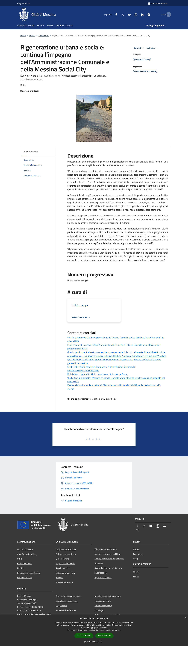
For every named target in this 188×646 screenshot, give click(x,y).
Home (23, 35)
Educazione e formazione (106, 549)
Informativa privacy (103, 605)
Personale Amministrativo (28, 572)
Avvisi (136, 558)
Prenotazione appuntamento (68, 596)
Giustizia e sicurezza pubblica (107, 553)
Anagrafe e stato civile (66, 549)
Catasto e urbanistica (65, 572)
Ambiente (99, 563)
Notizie (136, 549)
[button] (94, 641)
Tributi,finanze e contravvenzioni (109, 558)
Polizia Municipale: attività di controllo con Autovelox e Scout (97, 374)
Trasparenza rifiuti (103, 600)
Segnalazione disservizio (66, 600)
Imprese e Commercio (65, 563)
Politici (20, 568)
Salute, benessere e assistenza (108, 568)
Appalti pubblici (62, 568)
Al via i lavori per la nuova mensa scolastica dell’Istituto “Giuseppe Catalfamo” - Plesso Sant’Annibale (116, 356)
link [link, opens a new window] (119, 630)
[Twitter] (118, 14)
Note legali (99, 610)
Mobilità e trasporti (64, 582)
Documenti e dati (24, 577)
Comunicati (44, 35)
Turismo (59, 577)
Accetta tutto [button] (83, 636)
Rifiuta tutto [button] (104, 635)
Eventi (136, 576)
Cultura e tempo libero (66, 554)
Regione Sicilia (23, 3)
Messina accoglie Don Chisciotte (83, 370)
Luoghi (136, 571)
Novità (32, 35)
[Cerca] (167, 14)
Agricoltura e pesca (103, 577)
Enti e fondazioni (24, 563)
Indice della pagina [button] (31, 151)
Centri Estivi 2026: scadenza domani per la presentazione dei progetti (101, 367)
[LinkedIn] (137, 14)
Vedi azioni (153, 48)
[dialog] (94, 630)
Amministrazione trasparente (108, 596)
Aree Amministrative (26, 554)
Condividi (139, 48)
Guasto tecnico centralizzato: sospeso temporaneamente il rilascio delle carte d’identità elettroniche (116, 352)
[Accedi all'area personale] (157, 3)
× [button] (185, 618)
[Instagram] (131, 14)
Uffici (19, 558)
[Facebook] (111, 14)
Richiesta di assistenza (66, 610)
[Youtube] (124, 14)
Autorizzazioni (101, 572)
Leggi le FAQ (61, 605)
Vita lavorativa (62, 558)
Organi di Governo (25, 549)
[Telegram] (144, 14)
